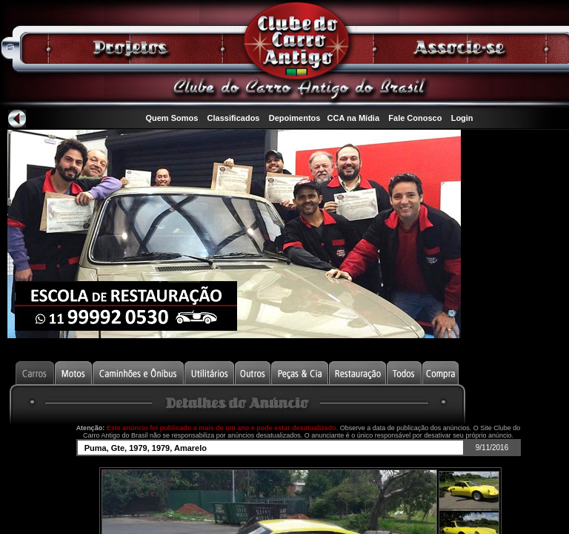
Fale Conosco (415, 117)
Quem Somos (171, 117)
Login (462, 117)
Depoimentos (295, 117)
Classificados (233, 117)
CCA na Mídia (353, 117)
